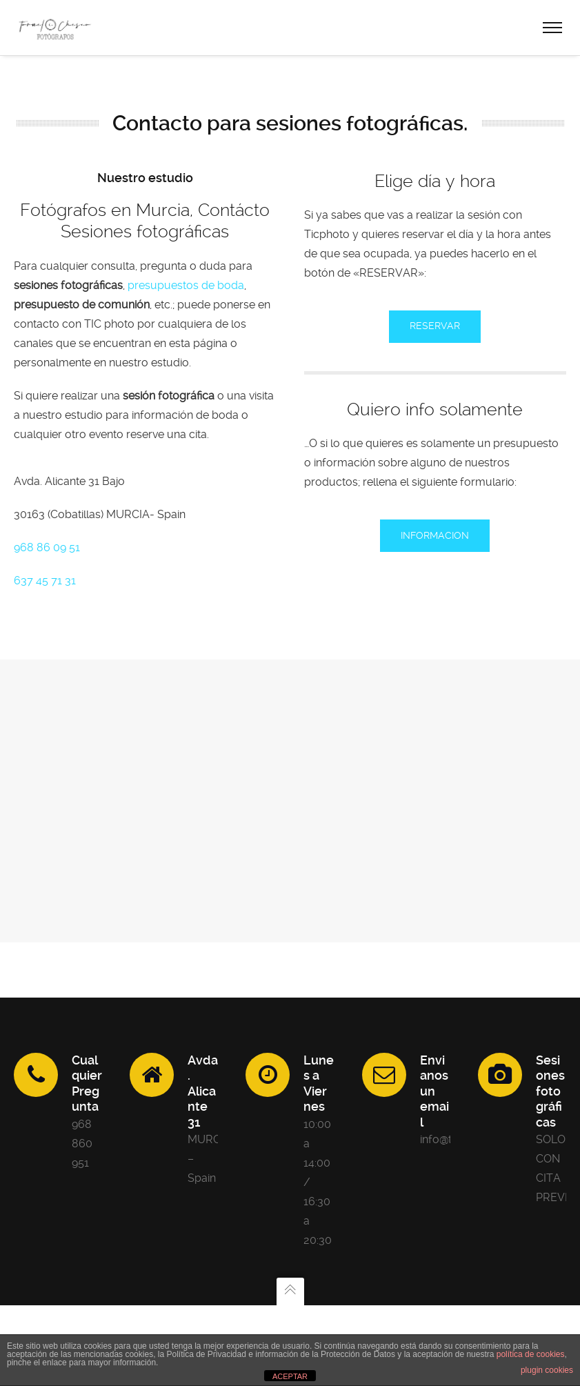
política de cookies (531, 1354)
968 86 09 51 (47, 547)
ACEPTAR (290, 1376)
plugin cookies (547, 1370)
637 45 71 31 (45, 580)
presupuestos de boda (186, 285)
